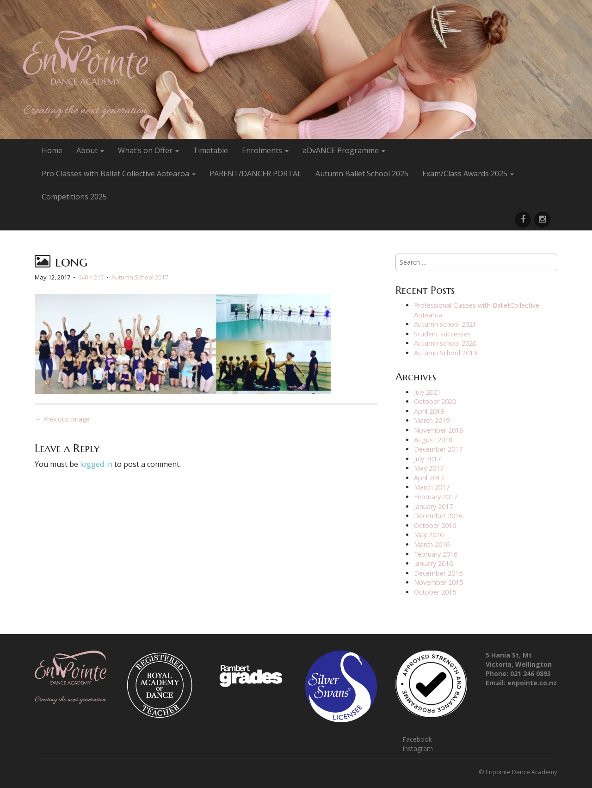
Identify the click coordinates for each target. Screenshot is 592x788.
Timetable (210, 150)
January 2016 (433, 563)
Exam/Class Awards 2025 (468, 173)
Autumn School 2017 (139, 277)
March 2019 (432, 420)
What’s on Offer (148, 150)
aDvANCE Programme (343, 150)
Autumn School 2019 (445, 352)
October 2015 (435, 592)
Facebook (417, 739)
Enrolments (265, 150)
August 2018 (433, 439)
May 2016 (429, 534)
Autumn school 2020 (445, 343)
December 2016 (438, 515)
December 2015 (438, 573)
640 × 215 (91, 277)
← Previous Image (62, 419)
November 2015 (438, 582)
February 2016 (435, 554)
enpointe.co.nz (532, 682)
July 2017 (427, 458)
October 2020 (435, 401)
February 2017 (435, 496)
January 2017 (433, 506)
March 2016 (432, 544)
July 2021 (427, 392)
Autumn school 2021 (445, 324)
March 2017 (432, 487)
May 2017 (429, 468)
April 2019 (429, 411)
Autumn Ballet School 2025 (361, 173)
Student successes (442, 333)
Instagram (417, 748)
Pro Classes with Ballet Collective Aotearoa (119, 173)
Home (52, 150)
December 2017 (438, 449)
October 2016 (435, 525)
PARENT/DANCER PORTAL (256, 173)
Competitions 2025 (74, 197)
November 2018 (438, 430)
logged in (96, 464)
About (90, 150)
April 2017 (429, 477)
